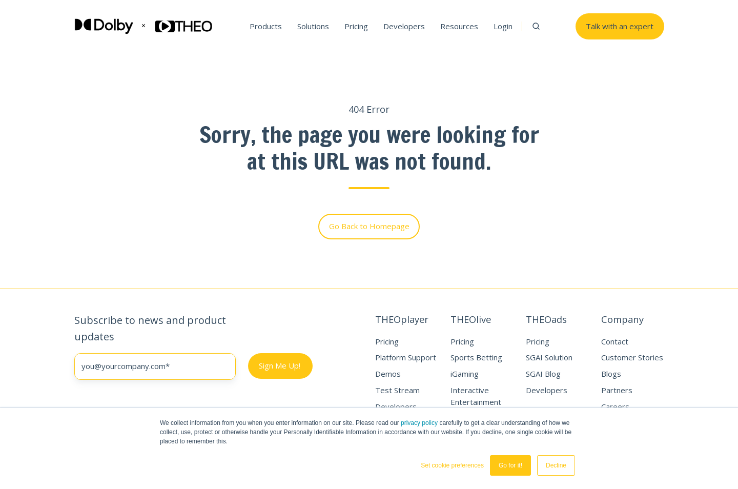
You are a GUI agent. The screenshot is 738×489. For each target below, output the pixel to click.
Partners (616, 390)
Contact (614, 341)
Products (266, 26)
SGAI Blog (543, 374)
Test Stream (397, 390)
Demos (388, 374)
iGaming (464, 374)
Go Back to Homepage (369, 226)
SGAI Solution (549, 357)
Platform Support (405, 357)
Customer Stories (632, 357)
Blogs (611, 374)
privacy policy (419, 422)
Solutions (313, 26)
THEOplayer (401, 319)
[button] (536, 26)
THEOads (546, 319)
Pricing (356, 26)
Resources (459, 26)
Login (503, 26)
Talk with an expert (619, 26)
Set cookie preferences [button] (452, 465)
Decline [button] (556, 465)
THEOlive (470, 319)
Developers (404, 26)
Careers (615, 406)
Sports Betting (476, 357)
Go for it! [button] (510, 465)
